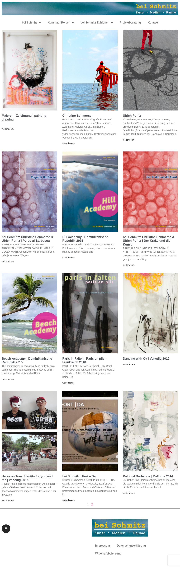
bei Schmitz (31, 23)
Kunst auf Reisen (61, 23)
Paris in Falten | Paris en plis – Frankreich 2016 (84, 360)
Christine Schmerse (77, 115)
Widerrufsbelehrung (108, 553)
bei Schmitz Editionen (97, 23)
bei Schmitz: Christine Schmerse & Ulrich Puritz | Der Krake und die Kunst (148, 240)
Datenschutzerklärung (131, 545)
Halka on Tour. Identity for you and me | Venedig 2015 (27, 478)
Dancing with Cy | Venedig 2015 (146, 358)
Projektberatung (130, 22)
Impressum (102, 545)
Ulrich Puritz (132, 115)
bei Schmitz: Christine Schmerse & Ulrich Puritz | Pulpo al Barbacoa (27, 239)
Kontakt (153, 22)
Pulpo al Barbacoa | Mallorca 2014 (148, 476)
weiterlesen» (8, 129)
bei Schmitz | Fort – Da (79, 476)
